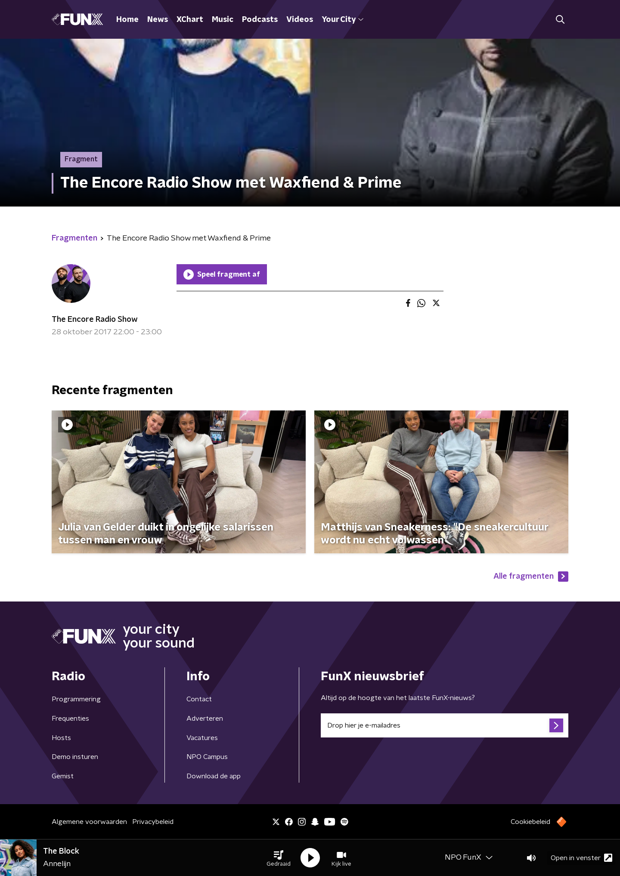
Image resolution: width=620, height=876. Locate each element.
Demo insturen (75, 756)
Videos (299, 20)
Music (222, 20)
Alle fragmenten (530, 576)
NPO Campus (207, 756)
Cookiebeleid (530, 821)
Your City (342, 20)
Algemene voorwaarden (89, 821)
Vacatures (202, 737)
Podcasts (260, 20)
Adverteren (204, 718)
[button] (278, 858)
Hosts (61, 737)
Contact (199, 699)
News (157, 20)
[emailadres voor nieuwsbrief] (444, 725)
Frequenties (70, 718)
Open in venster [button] (581, 858)
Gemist (63, 776)
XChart (190, 20)
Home (127, 20)
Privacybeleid (153, 821)
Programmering (76, 699)
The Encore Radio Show (95, 320)
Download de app (213, 776)
